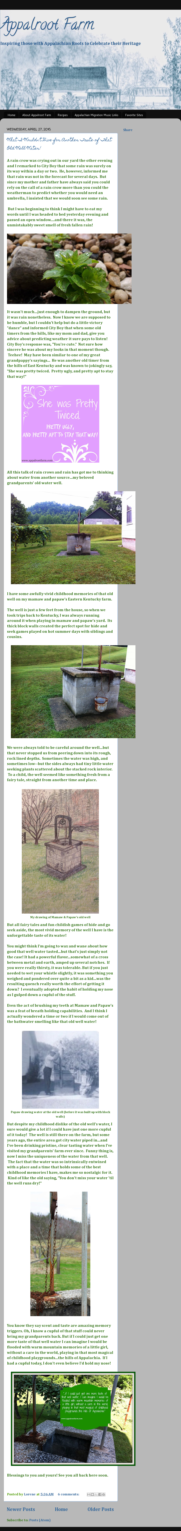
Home (11, 115)
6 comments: (69, 1494)
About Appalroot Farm (36, 115)
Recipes (63, 115)
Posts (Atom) (40, 1520)
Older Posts (101, 1509)
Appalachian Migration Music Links (96, 115)
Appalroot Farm (47, 26)
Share (128, 130)
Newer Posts (21, 1509)
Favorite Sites (134, 115)
